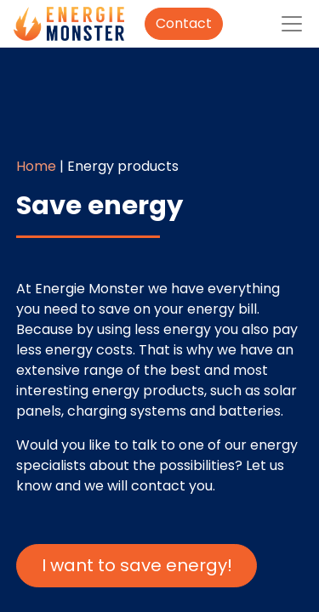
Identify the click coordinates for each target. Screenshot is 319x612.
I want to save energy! (137, 565)
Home (36, 166)
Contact (184, 23)
